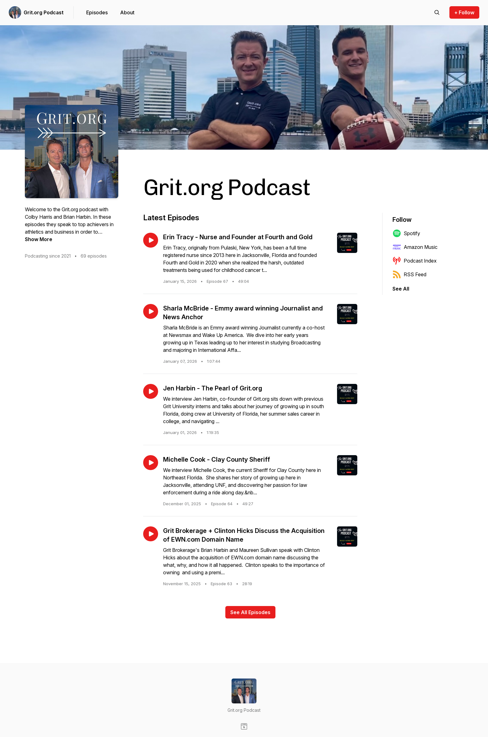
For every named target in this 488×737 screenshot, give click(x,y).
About (127, 12)
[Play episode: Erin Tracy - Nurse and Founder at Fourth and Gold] (150, 240)
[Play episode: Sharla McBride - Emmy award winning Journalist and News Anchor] (150, 311)
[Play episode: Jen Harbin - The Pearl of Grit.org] (150, 391)
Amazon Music (415, 247)
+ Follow (464, 12)
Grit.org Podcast (43, 12)
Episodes (97, 12)
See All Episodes (250, 612)
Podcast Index (414, 260)
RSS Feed (409, 274)
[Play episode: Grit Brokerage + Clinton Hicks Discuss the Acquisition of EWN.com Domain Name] (150, 533)
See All (400, 289)
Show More (38, 239)
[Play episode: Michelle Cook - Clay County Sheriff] (150, 462)
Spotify (406, 233)
